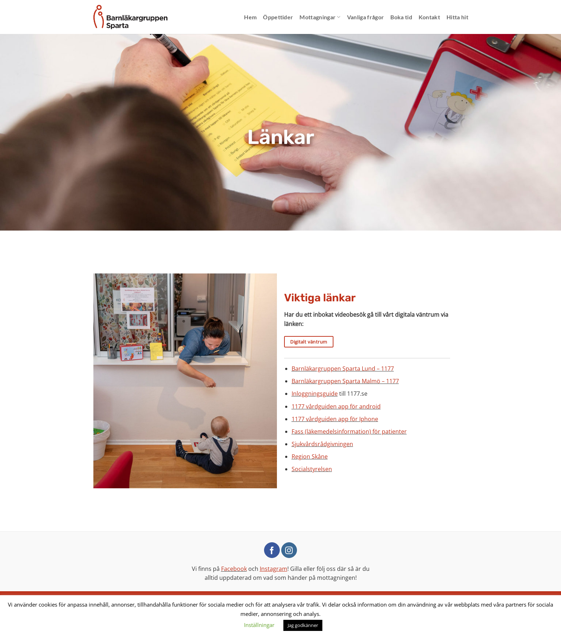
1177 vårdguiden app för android (336, 406)
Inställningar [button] (259, 624)
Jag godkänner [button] (303, 625)
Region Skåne (310, 456)
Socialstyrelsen (312, 469)
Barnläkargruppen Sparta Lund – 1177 (343, 368)
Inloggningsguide (315, 393)
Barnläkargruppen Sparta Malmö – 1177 (345, 381)
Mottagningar (319, 17)
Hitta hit (457, 17)
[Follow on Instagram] (289, 550)
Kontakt (429, 17)
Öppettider (278, 17)
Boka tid (401, 17)
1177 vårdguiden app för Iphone (335, 419)
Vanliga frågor (365, 17)
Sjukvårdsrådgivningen (322, 444)
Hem (250, 17)
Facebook (234, 569)
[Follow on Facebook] (272, 550)
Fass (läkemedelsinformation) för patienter (349, 431)
